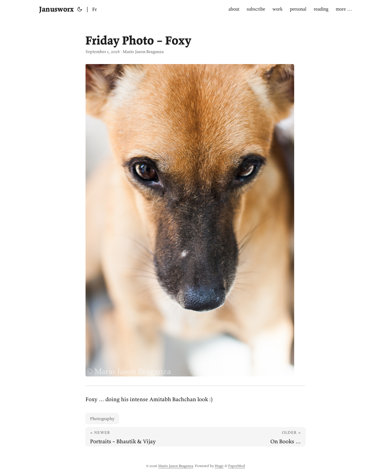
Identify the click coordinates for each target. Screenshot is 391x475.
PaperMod (236, 465)
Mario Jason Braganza (175, 465)
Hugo (219, 465)
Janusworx (56, 9)
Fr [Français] (94, 9)
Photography (102, 418)
